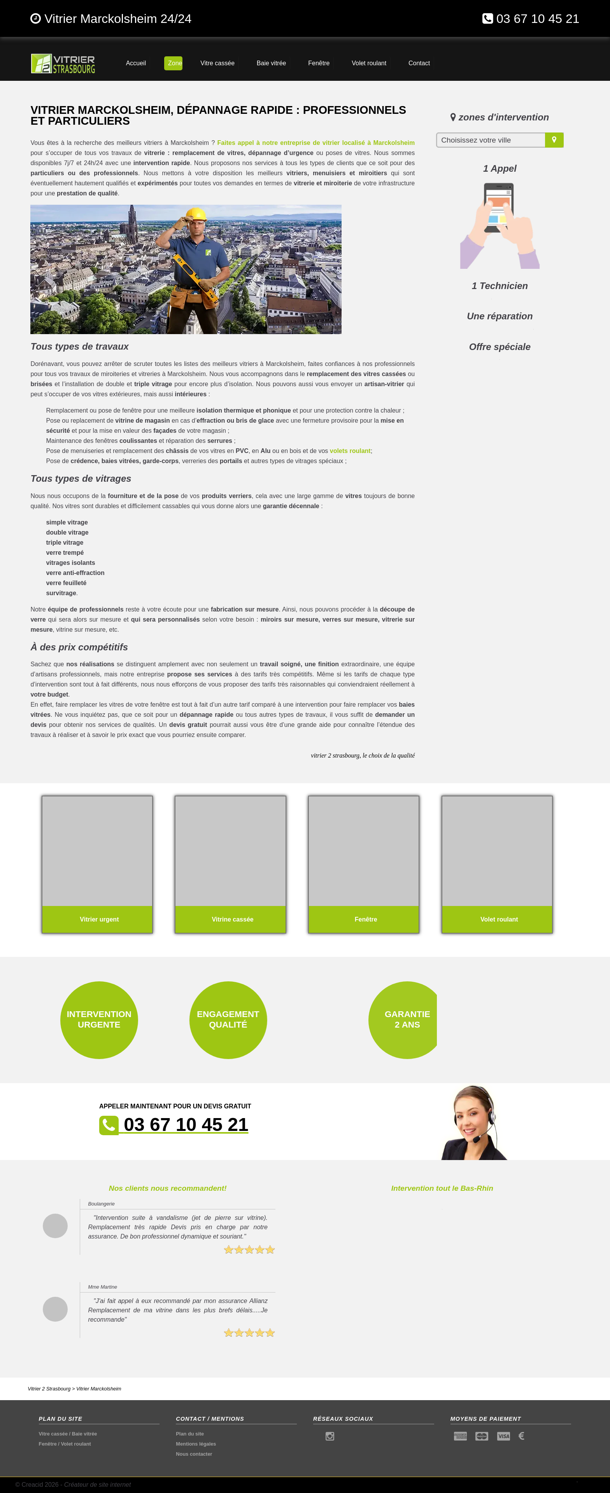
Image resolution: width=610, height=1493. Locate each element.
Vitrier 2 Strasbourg (49, 1389)
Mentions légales (196, 1444)
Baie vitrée (84, 1434)
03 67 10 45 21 (538, 19)
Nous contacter (194, 1454)
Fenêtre (48, 1444)
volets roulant (350, 451)
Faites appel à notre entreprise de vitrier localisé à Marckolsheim (316, 142)
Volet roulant (76, 1444)
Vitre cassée (53, 1434)
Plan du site (190, 1434)
